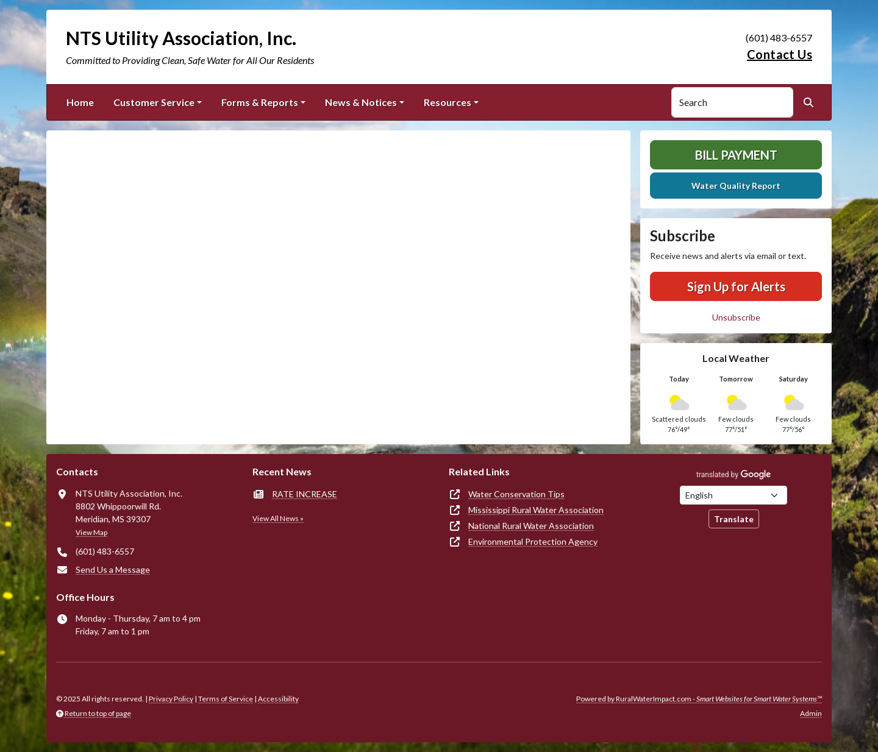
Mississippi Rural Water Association (536, 510)
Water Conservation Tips (516, 494)
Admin (811, 713)
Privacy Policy (171, 698)
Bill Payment (736, 154)
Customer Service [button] (154, 102)
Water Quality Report (735, 185)
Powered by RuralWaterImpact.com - (699, 698)
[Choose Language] (733, 495)
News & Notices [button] (361, 102)
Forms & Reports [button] (259, 102)
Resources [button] (447, 102)
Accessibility (278, 698)
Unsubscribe (736, 317)
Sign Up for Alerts (736, 286)
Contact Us (779, 54)
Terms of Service (225, 698)
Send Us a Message (113, 569)
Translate (734, 519)
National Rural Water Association (531, 525)
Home (80, 102)
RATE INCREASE (304, 494)
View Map (91, 532)
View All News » (278, 518)
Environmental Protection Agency (533, 541)
